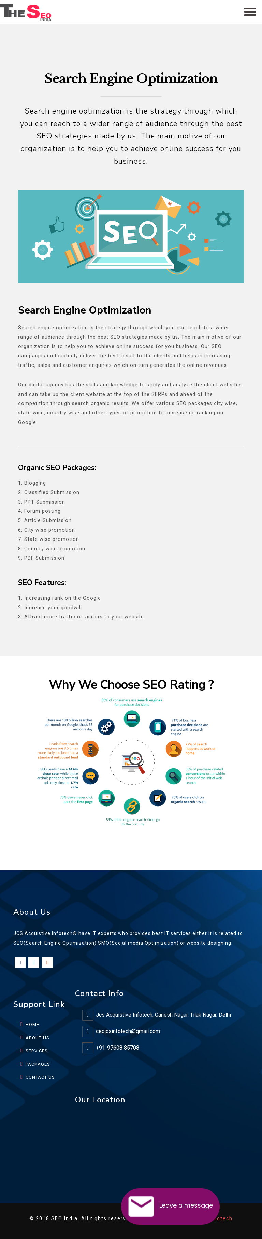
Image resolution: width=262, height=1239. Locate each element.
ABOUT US (37, 1037)
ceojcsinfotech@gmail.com (128, 1031)
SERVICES (37, 1050)
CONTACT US (40, 1077)
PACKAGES (38, 1064)
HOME (32, 1024)
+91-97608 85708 (117, 1047)
